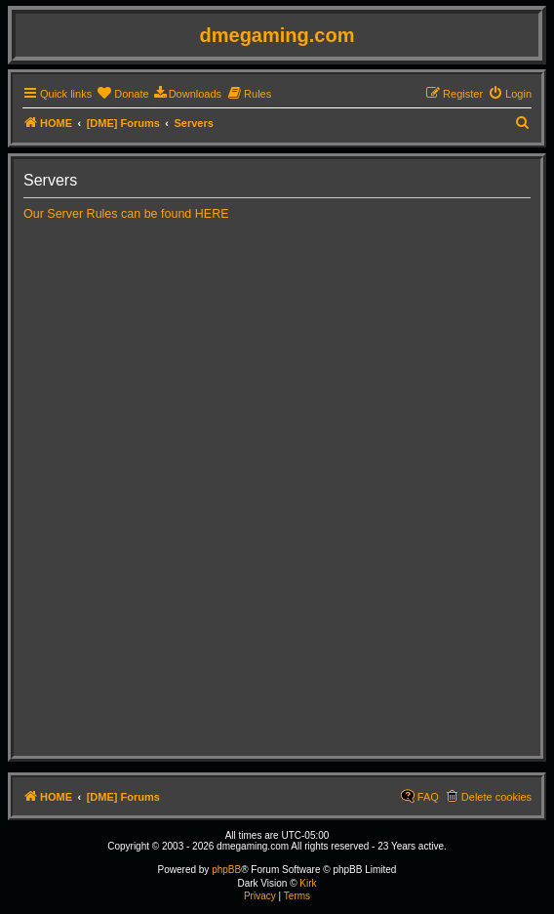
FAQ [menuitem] (428, 797)
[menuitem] (122, 93)
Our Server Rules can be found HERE (126, 214)
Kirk (307, 883)
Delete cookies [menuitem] (496, 797)
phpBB (226, 869)
